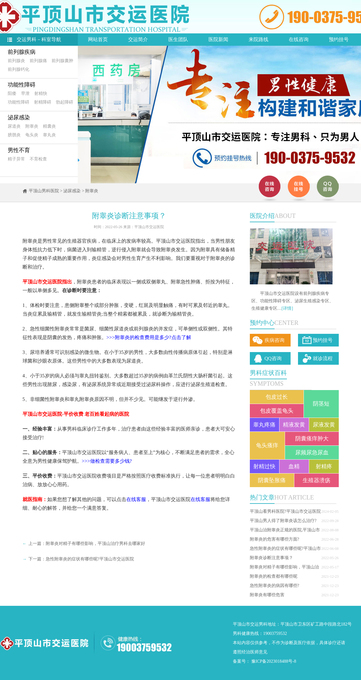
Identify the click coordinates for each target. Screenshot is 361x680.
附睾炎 (31, 126)
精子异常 (16, 159)
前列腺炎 (16, 60)
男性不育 (19, 150)
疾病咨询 (274, 340)
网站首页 (98, 39)
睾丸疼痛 (264, 425)
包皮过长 (277, 397)
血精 (294, 466)
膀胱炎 (14, 135)
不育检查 (38, 159)
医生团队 (178, 39)
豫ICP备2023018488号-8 (273, 661)
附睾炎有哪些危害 (267, 595)
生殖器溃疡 (316, 480)
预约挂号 (339, 39)
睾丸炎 (49, 135)
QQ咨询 (273, 358)
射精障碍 (42, 102)
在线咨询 (299, 39)
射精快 (40, 93)
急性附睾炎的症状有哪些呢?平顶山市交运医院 (90, 559)
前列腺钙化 (18, 69)
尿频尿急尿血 (312, 452)
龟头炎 (31, 135)
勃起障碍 (64, 102)
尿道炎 (14, 126)
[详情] (287, 308)
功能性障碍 (22, 85)
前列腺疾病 (22, 52)
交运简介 (138, 39)
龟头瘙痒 (267, 445)
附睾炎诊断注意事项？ (271, 557)
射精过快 (264, 466)
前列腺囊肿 (62, 60)
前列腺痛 (38, 60)
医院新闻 (218, 39)
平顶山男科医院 (44, 191)
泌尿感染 (19, 117)
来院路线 (258, 39)
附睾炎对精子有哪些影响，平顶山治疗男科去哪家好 (95, 543)
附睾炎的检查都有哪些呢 (273, 576)
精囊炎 (49, 126)
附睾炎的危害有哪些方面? (274, 539)
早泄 (25, 93)
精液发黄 (294, 425)
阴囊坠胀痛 (272, 480)
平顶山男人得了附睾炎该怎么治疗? (283, 520)
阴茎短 (321, 404)
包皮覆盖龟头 (276, 411)
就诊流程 (323, 358)
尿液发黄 (324, 425)
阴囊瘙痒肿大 (312, 439)
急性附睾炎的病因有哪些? (274, 585)
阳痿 (12, 93)
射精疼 (324, 466)
